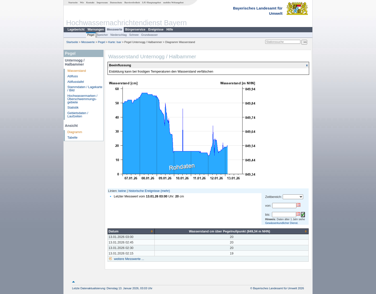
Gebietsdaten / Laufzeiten (77, 114)
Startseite (73, 2)
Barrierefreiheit (132, 2)
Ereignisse (155, 29)
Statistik (73, 107)
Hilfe (169, 29)
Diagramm (74, 132)
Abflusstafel (75, 82)
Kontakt (90, 2)
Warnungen (96, 29)
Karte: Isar (114, 42)
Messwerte (114, 29)
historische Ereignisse (143, 191)
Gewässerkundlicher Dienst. (281, 222)
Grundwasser (149, 34)
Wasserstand (76, 71)
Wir (82, 2)
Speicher (102, 34)
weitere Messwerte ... (128, 259)
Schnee (134, 34)
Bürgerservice (135, 29)
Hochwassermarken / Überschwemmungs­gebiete (82, 99)
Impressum (102, 2)
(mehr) (165, 191)
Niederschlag (118, 34)
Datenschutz (116, 2)
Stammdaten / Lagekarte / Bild (84, 88)
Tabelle (72, 137)
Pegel (91, 34)
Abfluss (72, 76)
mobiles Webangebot (173, 2)
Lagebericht (76, 29)
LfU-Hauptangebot (151, 2)
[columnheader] (131, 231)
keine (122, 191)
